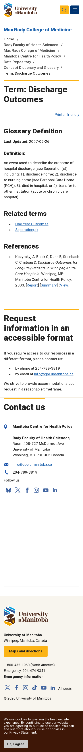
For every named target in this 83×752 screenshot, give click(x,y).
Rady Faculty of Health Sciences (31, 45)
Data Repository (17, 62)
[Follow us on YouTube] (45, 489)
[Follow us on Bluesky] (8, 490)
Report (32, 285)
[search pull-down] (64, 9)
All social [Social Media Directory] (65, 688)
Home (9, 39)
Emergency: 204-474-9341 (24, 671)
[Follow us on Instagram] (36, 490)
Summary (49, 285)
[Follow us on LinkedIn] (55, 489)
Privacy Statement (23, 732)
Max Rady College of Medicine (38, 29)
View (64, 285)
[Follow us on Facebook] (27, 490)
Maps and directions (25, 651)
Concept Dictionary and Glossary (31, 67)
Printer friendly (67, 114)
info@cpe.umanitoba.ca (53, 374)
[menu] (74, 9)
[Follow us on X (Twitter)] (17, 490)
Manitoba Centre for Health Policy (32, 56)
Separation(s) (26, 229)
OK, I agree (15, 744)
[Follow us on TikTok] (34, 687)
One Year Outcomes (31, 224)
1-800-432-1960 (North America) (29, 665)
